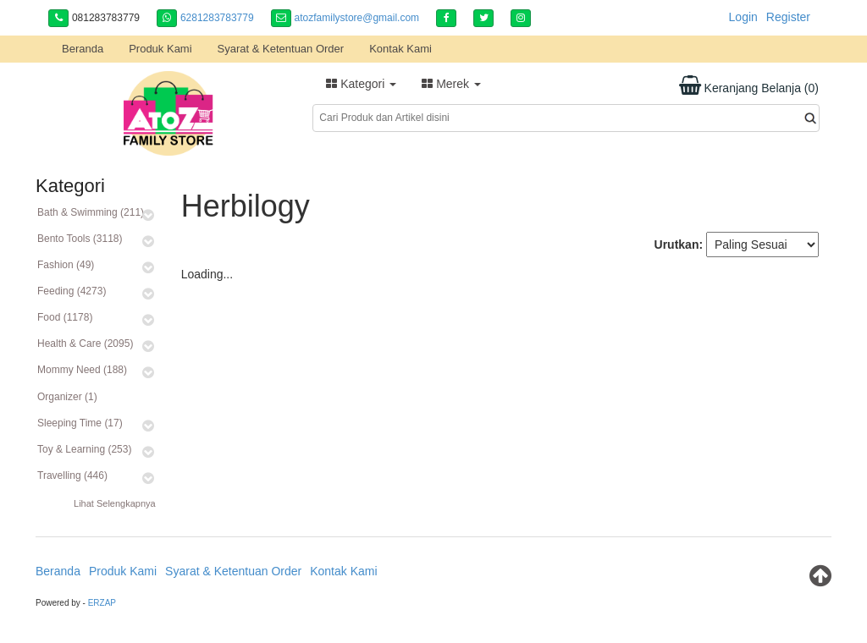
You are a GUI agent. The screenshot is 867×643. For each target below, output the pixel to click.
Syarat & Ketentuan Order (281, 48)
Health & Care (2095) (85, 343)
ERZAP (102, 602)
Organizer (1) (67, 397)
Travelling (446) (72, 475)
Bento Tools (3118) (80, 239)
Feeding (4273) (71, 291)
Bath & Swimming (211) (90, 212)
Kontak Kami (400, 48)
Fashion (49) (65, 265)
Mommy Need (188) (82, 370)
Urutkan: (679, 244)
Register (788, 17)
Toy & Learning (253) (84, 449)
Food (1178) (64, 317)
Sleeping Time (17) (80, 423)
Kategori (361, 84)
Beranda (82, 48)
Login (743, 17)
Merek (451, 84)
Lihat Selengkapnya (115, 503)
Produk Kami (160, 48)
